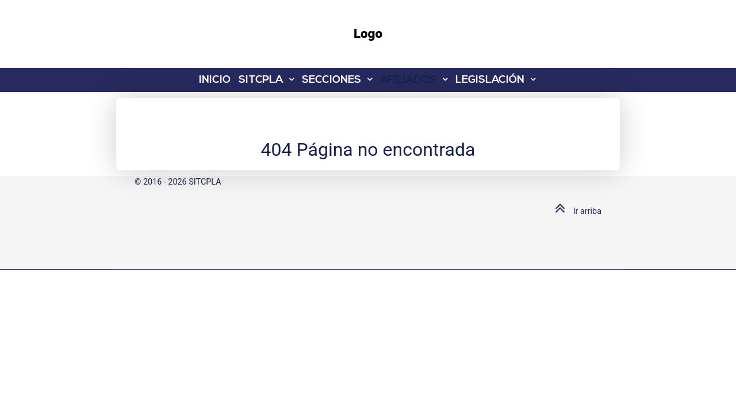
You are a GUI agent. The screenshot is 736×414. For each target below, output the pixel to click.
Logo (368, 33)
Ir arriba (575, 211)
